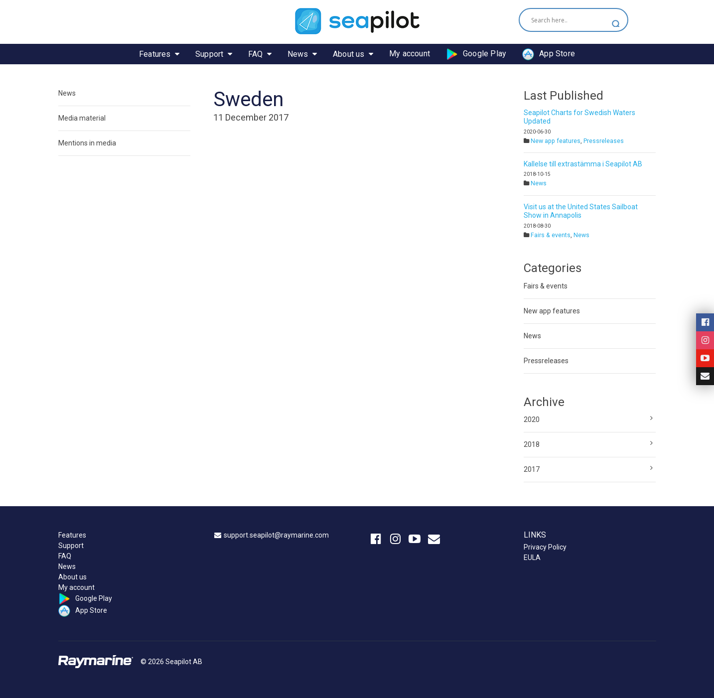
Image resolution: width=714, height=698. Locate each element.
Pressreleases (603, 141)
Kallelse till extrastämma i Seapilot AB (583, 164)
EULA (532, 557)
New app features (555, 141)
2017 (532, 469)
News (67, 93)
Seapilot (357, 21)
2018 (532, 444)
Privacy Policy (545, 547)
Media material (82, 118)
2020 (532, 419)
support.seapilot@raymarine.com (276, 535)
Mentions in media (87, 143)
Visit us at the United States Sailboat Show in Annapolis (581, 211)
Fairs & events (551, 235)
